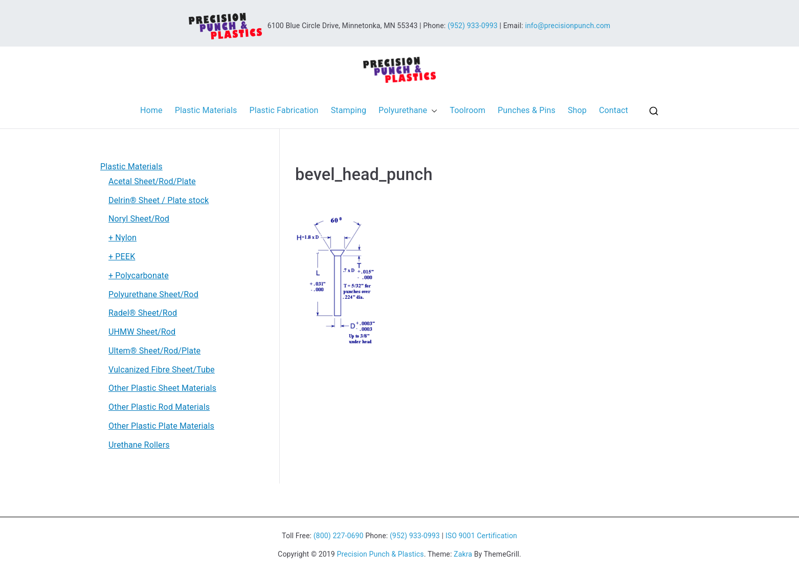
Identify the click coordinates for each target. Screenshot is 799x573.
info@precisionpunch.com (567, 25)
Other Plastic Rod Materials (159, 407)
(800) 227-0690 (339, 536)
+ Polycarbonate (138, 275)
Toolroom (467, 110)
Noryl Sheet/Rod (138, 219)
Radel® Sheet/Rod (142, 313)
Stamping (348, 110)
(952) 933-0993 (473, 25)
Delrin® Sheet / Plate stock (158, 200)
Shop (577, 110)
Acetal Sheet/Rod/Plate (152, 181)
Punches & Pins (527, 110)
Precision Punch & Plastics (380, 554)
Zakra (463, 554)
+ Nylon (122, 238)
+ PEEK (121, 256)
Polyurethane (408, 110)
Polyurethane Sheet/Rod (153, 294)
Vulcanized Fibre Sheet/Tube (161, 369)
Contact (613, 110)
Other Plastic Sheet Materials (162, 388)
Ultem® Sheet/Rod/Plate (154, 351)
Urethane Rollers (139, 445)
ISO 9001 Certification (481, 536)
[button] (432, 110)
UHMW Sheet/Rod (141, 332)
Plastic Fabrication (283, 110)
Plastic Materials (206, 110)
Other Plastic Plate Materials (161, 426)
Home (151, 110)
